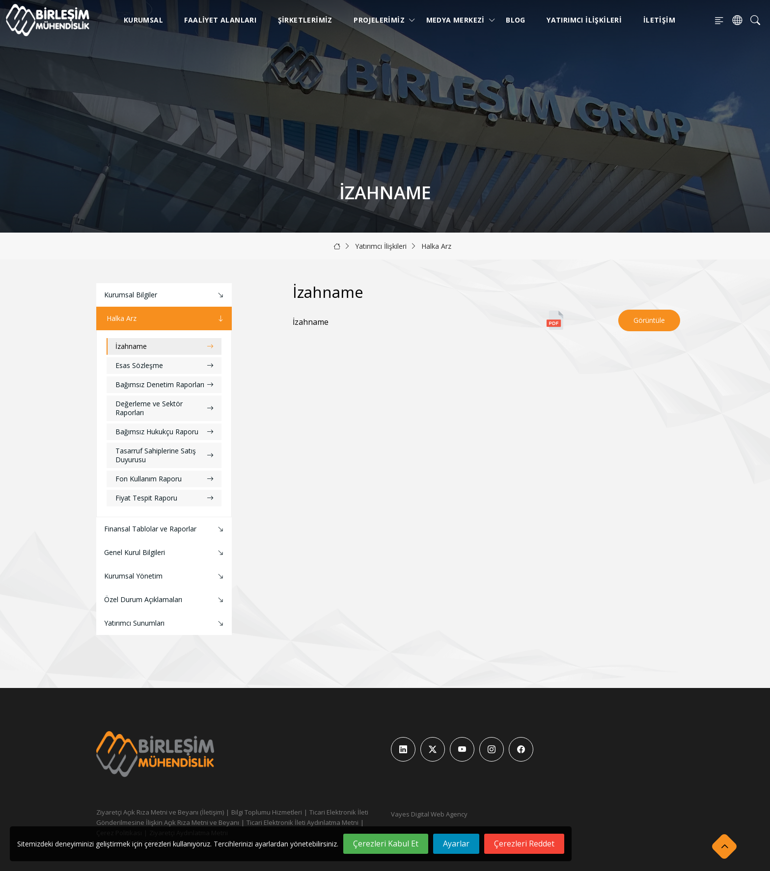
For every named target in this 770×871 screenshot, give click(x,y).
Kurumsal (143, 20)
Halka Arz (436, 246)
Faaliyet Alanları (220, 20)
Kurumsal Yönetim (165, 576)
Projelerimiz (381, 20)
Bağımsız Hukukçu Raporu (164, 431)
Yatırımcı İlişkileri (584, 20)
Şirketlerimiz (305, 20)
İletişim (659, 20)
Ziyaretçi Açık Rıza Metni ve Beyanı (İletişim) (160, 812)
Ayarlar (456, 843)
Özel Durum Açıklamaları (165, 600)
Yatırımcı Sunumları (165, 623)
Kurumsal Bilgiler (165, 295)
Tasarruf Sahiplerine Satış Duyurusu (164, 455)
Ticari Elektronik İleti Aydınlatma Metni (302, 822)
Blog (515, 20)
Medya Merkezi (457, 20)
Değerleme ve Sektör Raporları (164, 408)
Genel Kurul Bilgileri (165, 552)
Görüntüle (649, 320)
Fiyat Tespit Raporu (164, 497)
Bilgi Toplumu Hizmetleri (266, 812)
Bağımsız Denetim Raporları (164, 384)
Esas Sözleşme (164, 365)
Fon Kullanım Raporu (164, 478)
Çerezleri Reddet (524, 843)
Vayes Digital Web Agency (429, 814)
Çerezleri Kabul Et (385, 843)
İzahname (164, 346)
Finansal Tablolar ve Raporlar (165, 529)
